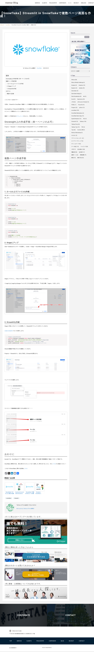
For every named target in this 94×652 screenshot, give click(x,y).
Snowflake (8, 24)
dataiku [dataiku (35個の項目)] (82, 88)
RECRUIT (70, 3)
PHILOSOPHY (47, 3)
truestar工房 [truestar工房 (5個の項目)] (81, 129)
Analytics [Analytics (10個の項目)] (82, 85)
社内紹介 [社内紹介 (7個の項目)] (82, 152)
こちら (54, 463)
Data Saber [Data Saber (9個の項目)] (74, 90)
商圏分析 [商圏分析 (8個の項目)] (74, 152)
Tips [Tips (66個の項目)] (73, 129)
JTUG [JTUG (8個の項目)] (73, 102)
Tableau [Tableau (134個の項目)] (83, 121)
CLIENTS (38, 3)
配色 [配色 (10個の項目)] (73, 157)
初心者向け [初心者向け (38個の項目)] (81, 149)
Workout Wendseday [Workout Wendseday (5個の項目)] (77, 132)
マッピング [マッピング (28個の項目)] (84, 146)
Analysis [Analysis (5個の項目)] (74, 85)
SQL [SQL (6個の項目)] (85, 118)
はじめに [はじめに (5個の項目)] (74, 135)
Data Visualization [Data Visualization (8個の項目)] (76, 96)
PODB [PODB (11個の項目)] (73, 104)
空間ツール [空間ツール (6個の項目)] (74, 154)
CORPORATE (56, 3)
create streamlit (9, 330)
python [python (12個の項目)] (82, 107)
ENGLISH (77, 3)
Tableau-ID (2, 24)
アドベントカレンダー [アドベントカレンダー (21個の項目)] (77, 138)
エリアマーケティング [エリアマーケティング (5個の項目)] (77, 141)
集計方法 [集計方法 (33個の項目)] (80, 157)
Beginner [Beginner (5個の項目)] (74, 88)
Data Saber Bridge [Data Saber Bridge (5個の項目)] (76, 93)
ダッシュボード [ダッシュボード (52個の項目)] (76, 143)
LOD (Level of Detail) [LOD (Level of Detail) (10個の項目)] (83, 102)
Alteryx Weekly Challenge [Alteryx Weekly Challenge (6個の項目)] (78, 82)
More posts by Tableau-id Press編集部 (25, 508)
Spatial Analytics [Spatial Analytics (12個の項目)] (76, 118)
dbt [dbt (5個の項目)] (84, 96)
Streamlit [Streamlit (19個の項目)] (74, 121)
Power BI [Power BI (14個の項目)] (81, 104)
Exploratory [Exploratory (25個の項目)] (81, 99)
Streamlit (16, 498)
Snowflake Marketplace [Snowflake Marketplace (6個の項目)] (77, 113)
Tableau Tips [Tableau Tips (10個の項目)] (75, 127)
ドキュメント (19, 116)
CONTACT (88, 3)
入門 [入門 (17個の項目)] (73, 149)
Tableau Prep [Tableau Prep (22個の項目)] (75, 124)
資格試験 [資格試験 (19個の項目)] (83, 154)
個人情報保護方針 (12, 648)
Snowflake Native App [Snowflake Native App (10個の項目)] (77, 115)
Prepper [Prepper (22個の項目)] (74, 107)
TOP (10, 641)
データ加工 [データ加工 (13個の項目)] (75, 146)
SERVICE (31, 3)
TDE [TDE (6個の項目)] (83, 127)
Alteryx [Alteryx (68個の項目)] (74, 79)
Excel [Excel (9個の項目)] (73, 99)
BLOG (64, 3)
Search (87, 36)
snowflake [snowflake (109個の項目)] (75, 110)
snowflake (8, 498)
